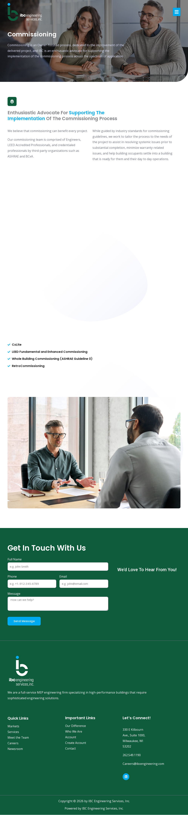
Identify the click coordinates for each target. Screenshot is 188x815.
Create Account (76, 743)
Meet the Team (18, 738)
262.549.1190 (132, 755)
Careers (13, 743)
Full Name (15, 559)
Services (13, 732)
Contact (70, 749)
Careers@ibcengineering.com (143, 764)
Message (14, 594)
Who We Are (74, 732)
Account (70, 737)
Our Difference (75, 726)
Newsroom (15, 749)
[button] (176, 12)
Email (63, 577)
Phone (12, 577)
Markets (13, 726)
